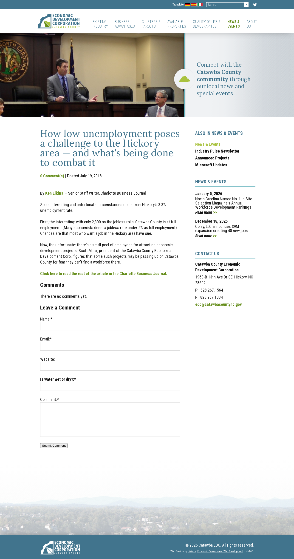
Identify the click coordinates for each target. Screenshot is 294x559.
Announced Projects (212, 158)
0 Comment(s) (52, 175)
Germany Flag (187, 4)
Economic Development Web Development (220, 551)
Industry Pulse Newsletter (217, 151)
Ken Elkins (54, 193)
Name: (46, 319)
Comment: (49, 399)
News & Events (207, 144)
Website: (47, 359)
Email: (46, 339)
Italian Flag (200, 4)
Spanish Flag (194, 4)
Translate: (178, 4)
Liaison (192, 551)
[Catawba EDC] (58, 20)
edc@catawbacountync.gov (218, 304)
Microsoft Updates (211, 164)
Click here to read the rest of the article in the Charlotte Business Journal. (103, 273)
